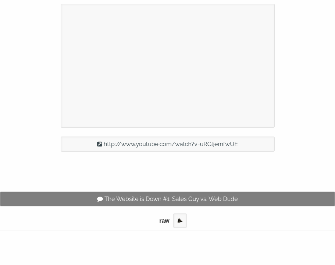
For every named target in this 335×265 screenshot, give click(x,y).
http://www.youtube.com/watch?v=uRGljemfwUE (167, 144)
